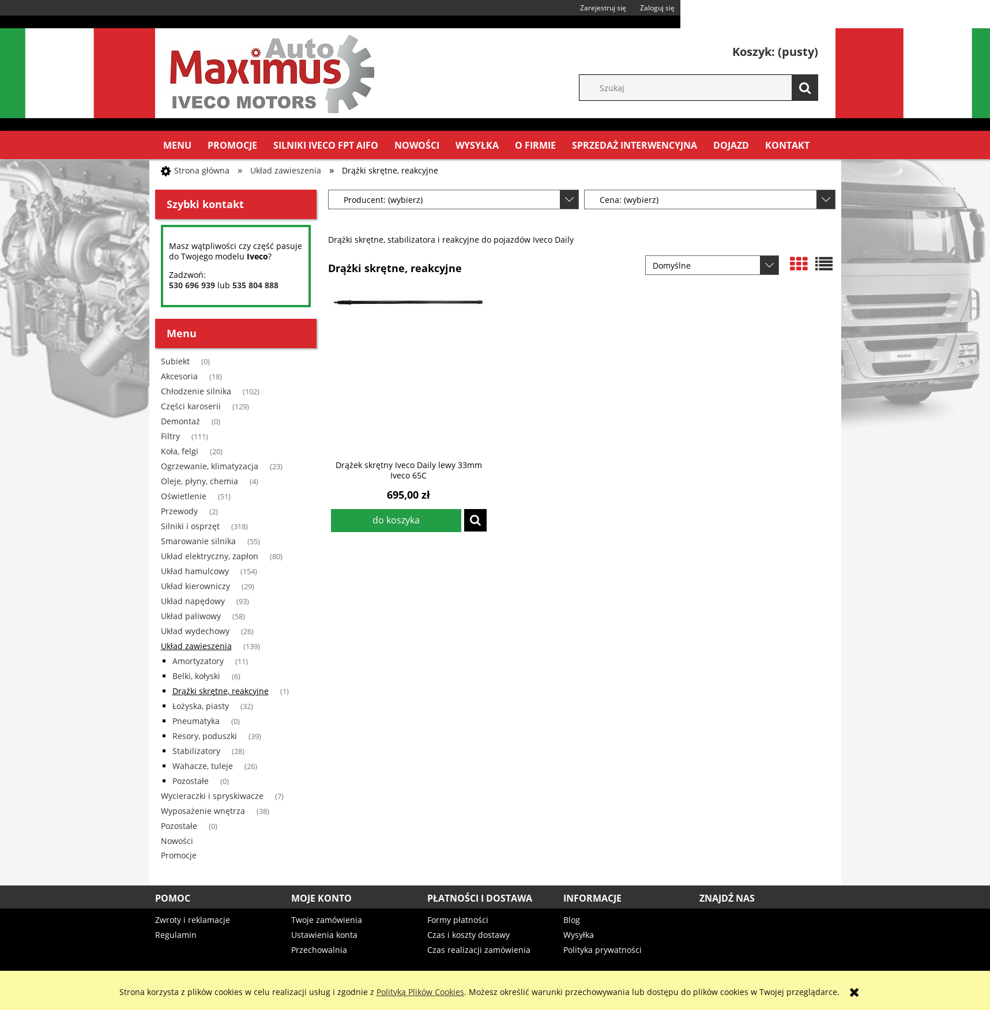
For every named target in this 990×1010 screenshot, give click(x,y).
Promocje (179, 855)
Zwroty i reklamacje (192, 919)
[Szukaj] (805, 87)
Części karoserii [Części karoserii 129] (191, 406)
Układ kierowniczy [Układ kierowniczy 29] (195, 586)
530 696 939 (192, 285)
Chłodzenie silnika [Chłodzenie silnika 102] (196, 391)
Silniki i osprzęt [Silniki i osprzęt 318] (190, 526)
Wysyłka (578, 934)
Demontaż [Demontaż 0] (180, 421)
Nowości (177, 840)
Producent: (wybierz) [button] (383, 199)
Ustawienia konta (324, 934)
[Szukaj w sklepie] (704, 87)
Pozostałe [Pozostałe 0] (190, 780)
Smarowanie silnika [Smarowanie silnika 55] (198, 541)
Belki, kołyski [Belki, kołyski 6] (196, 675)
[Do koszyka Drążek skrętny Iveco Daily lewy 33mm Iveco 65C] (396, 520)
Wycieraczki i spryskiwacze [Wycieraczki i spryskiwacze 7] (212, 795)
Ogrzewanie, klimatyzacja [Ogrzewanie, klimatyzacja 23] (209, 466)
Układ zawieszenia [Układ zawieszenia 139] (196, 645)
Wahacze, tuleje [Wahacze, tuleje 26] (202, 765)
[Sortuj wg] (712, 265)
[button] (475, 520)
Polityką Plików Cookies (420, 991)
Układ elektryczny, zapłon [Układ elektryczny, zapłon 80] (209, 556)
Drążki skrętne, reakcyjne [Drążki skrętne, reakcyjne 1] (220, 690)
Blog (571, 919)
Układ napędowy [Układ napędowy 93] (193, 601)
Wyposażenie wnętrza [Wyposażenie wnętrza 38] (203, 810)
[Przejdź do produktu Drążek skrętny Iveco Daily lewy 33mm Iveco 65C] (409, 374)
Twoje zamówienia (326, 919)
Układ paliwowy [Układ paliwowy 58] (191, 615)
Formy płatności (457, 919)
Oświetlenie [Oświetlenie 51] (183, 496)
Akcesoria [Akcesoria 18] (179, 376)
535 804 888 (255, 285)
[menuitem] (177, 145)
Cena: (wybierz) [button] (629, 199)
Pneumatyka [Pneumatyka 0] (196, 720)
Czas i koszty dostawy (468, 934)
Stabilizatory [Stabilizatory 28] (196, 750)
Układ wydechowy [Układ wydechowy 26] (195, 630)
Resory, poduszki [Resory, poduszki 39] (204, 735)
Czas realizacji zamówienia (478, 949)
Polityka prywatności (602, 949)
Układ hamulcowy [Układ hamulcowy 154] (195, 571)
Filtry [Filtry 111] (170, 436)
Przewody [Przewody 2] (179, 511)
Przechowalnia (319, 949)
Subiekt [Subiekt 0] (175, 361)
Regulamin (176, 934)
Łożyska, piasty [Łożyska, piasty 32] (200, 705)
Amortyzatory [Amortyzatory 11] (198, 660)
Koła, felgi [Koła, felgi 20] (179, 451)
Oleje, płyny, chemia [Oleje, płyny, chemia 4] (199, 481)
